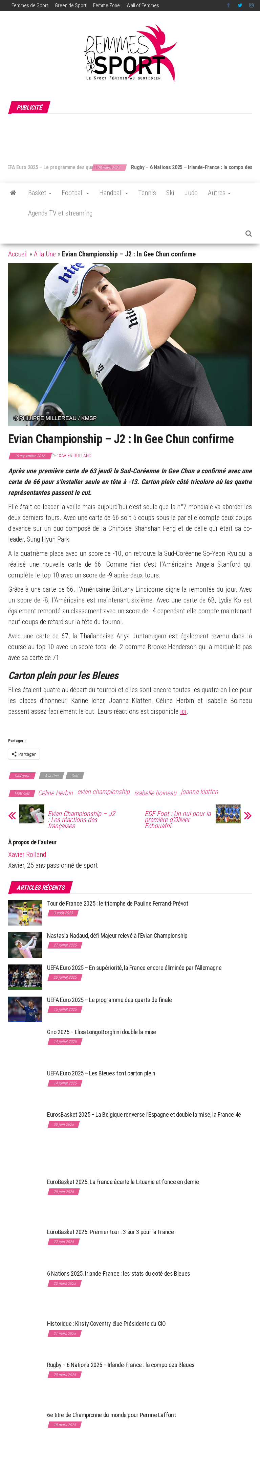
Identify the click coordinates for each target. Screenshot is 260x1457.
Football (75, 193)
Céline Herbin (55, 793)
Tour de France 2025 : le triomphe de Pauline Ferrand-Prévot (117, 903)
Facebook (228, 5)
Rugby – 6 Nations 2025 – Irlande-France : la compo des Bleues (121, 1364)
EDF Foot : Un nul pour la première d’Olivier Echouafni (178, 820)
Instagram (251, 5)
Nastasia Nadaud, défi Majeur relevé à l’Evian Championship (117, 935)
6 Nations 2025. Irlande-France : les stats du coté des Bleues (118, 1273)
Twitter (240, 5)
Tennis (147, 193)
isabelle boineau (155, 793)
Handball (113, 193)
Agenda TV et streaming (60, 213)
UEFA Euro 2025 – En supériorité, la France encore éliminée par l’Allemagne (134, 967)
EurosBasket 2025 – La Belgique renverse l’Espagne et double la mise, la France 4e (144, 1114)
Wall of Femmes (143, 5)
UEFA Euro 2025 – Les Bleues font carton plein (101, 1073)
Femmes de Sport (30, 5)
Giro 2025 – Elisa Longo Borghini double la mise (101, 1031)
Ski (170, 193)
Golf (74, 775)
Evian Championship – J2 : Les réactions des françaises (81, 820)
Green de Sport (70, 5)
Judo (191, 193)
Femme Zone (106, 5)
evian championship (103, 792)
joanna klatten (199, 792)
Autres (219, 193)
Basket (39, 193)
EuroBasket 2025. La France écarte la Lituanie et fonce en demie (123, 1181)
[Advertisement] (131, 135)
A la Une (45, 254)
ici (183, 711)
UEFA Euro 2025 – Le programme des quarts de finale (76, 167)
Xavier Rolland (75, 455)
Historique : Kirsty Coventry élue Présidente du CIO (106, 1323)
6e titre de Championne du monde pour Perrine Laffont (112, 1414)
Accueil (18, 254)
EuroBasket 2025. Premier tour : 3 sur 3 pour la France (110, 1231)
